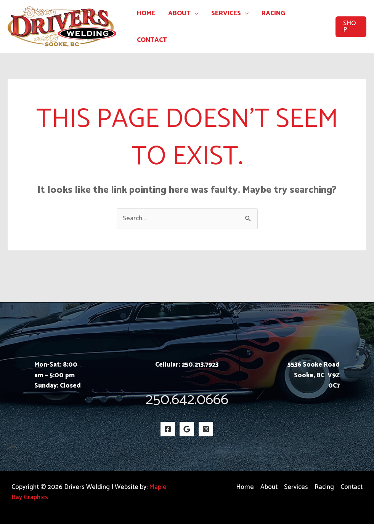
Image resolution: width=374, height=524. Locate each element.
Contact (152, 40)
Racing (273, 13)
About (179, 13)
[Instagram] (206, 429)
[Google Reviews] (187, 429)
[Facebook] (168, 429)
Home (146, 13)
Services (226, 13)
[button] (350, 26)
